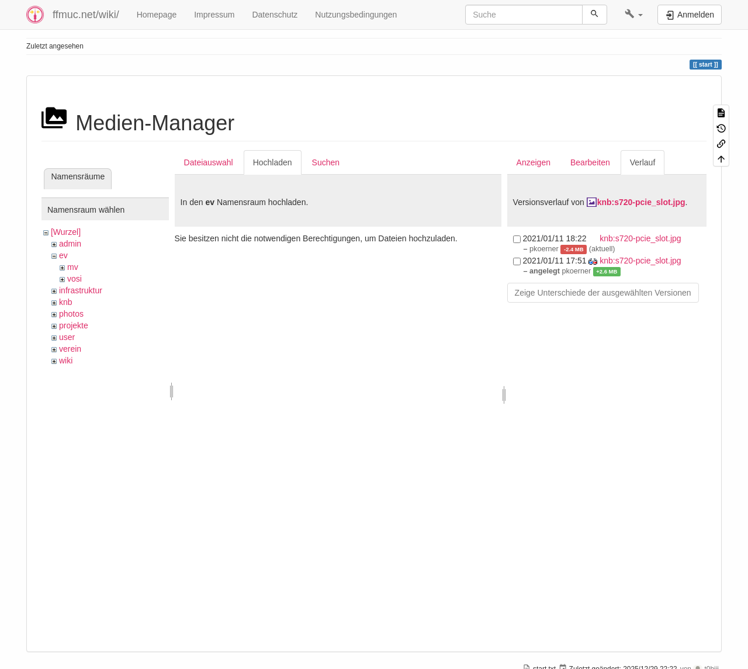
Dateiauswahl (208, 162)
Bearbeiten (590, 162)
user (67, 337)
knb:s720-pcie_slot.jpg (641, 202)
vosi (74, 278)
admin (70, 243)
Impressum (214, 14)
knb (65, 302)
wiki (65, 360)
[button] (634, 14)
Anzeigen (533, 162)
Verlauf (643, 162)
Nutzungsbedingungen (356, 14)
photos (71, 313)
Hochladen (272, 162)
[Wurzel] (66, 232)
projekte (73, 325)
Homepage (157, 14)
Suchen (326, 162)
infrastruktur (80, 290)
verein (70, 348)
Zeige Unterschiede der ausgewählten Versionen (603, 292)
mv (72, 267)
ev (63, 255)
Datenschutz (274, 14)
